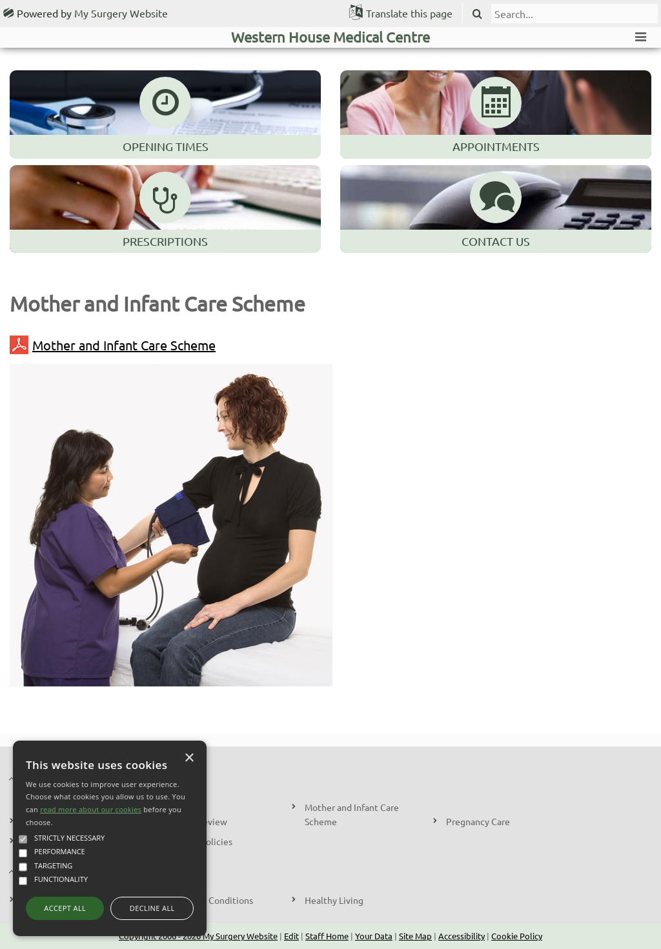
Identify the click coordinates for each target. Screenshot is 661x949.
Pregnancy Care (478, 821)
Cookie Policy (516, 935)
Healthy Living (334, 900)
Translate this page (409, 12)
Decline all (152, 908)
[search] (574, 13)
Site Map (415, 935)
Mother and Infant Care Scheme (113, 344)
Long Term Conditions (208, 900)
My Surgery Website (121, 12)
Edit (291, 935)
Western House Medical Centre (330, 36)
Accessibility (461, 935)
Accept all (65, 908)
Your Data (373, 935)
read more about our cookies (90, 809)
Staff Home (327, 935)
